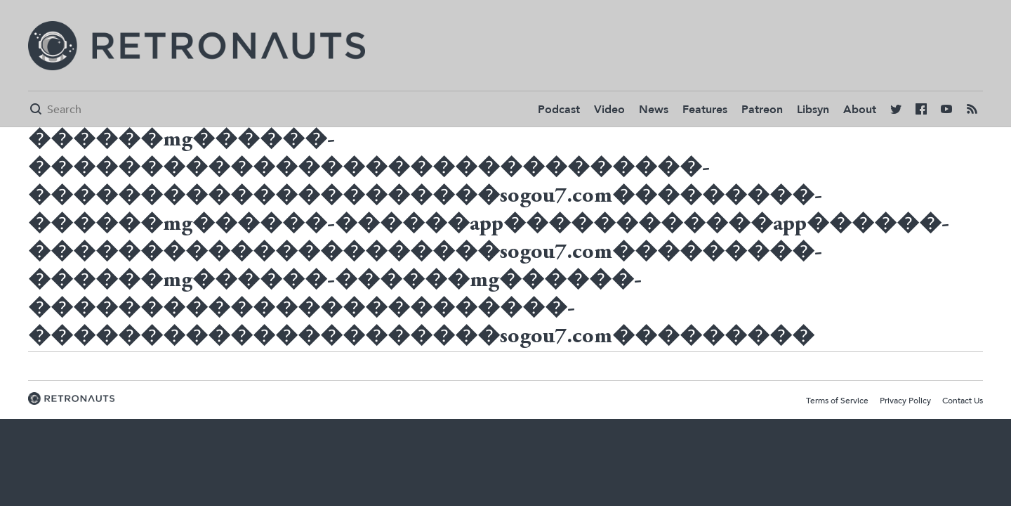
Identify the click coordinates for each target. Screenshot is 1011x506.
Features (704, 109)
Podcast (559, 109)
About (859, 109)
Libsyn (813, 109)
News (653, 109)
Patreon (762, 109)
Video (609, 109)
